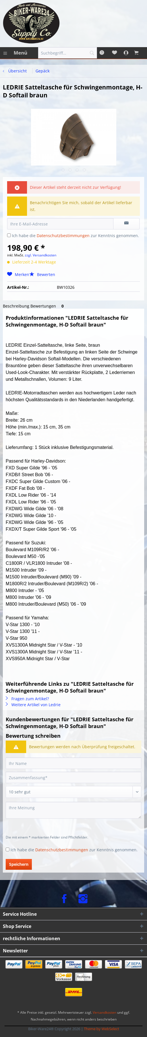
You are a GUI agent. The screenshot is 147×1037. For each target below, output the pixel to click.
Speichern (18, 864)
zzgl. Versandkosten (40, 255)
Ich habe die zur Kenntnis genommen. (75, 235)
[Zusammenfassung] (73, 777)
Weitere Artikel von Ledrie (33, 704)
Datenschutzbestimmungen (63, 235)
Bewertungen (48, 306)
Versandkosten (104, 1012)
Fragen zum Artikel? (27, 698)
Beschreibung (16, 306)
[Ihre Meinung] (73, 810)
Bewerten (42, 274)
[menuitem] (15, 52)
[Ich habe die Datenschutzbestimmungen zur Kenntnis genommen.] (9, 235)
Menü (15, 52)
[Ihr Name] (73, 763)
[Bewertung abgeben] (73, 792)
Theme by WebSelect (101, 1028)
